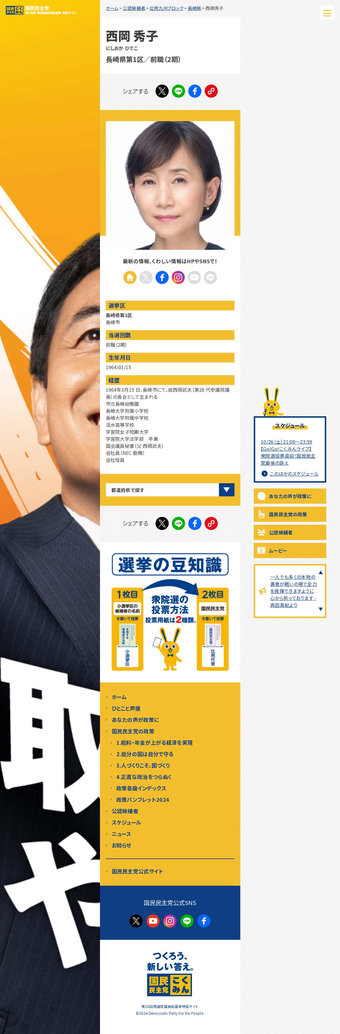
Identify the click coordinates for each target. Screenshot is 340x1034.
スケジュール (126, 822)
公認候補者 (281, 532)
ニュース (122, 833)
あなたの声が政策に (290, 496)
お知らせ (122, 845)
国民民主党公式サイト (137, 871)
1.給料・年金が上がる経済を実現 (154, 742)
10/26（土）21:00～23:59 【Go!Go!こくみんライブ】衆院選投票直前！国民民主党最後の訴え (288, 452)
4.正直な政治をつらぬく (144, 776)
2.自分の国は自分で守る (145, 754)
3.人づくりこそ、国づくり (143, 765)
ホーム (119, 697)
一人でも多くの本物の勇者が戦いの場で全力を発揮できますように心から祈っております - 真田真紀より (293, 590)
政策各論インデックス (141, 788)
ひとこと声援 (126, 708)
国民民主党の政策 (288, 514)
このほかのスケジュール (290, 473)
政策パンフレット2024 (143, 799)
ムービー (278, 550)
